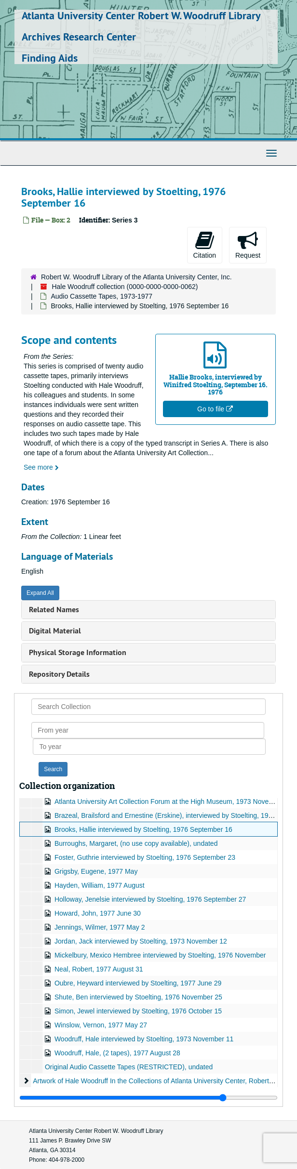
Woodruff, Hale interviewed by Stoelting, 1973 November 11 (143, 1039)
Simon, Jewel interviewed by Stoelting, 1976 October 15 (138, 1011)
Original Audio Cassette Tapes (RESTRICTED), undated (129, 1067)
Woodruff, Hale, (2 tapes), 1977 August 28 (117, 1053)
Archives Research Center (79, 36)
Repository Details (59, 674)
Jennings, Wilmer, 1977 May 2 (99, 927)
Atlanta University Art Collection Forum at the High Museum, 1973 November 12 (174, 801)
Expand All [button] (40, 593)
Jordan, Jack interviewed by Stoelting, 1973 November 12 (140, 941)
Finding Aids (50, 58)
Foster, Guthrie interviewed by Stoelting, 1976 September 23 (144, 857)
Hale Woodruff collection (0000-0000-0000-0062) (125, 286)
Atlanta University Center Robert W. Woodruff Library (141, 15)
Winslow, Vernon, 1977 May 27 (100, 1025)
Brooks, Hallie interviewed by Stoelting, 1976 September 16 (143, 829)
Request (247, 244)
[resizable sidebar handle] (148, 1098)
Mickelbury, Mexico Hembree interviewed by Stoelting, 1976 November (160, 955)
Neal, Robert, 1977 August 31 (98, 969)
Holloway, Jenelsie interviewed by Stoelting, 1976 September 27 (150, 899)
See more (41, 467)
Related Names (54, 609)
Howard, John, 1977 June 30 (97, 913)
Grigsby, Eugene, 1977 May (96, 871)
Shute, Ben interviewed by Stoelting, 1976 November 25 (138, 997)
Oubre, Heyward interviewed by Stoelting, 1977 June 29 (137, 983)
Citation (204, 244)
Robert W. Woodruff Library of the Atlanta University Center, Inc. (136, 277)
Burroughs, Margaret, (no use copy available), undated (136, 843)
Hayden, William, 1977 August (99, 885)
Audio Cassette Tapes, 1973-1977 (101, 296)
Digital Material (55, 631)
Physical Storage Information (77, 652)
